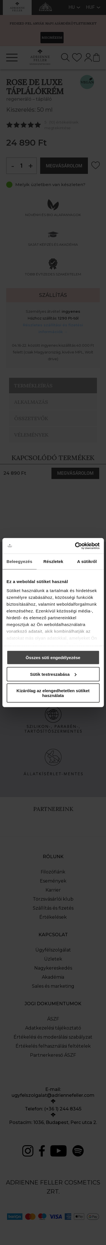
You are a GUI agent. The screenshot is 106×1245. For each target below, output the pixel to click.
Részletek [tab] (53, 561)
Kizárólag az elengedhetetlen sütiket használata (52, 693)
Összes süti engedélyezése (53, 657)
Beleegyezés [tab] (19, 561)
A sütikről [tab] (87, 561)
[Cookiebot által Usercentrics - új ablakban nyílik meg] (75, 545)
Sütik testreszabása (53, 674)
